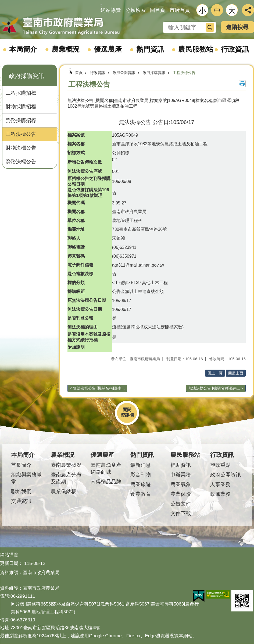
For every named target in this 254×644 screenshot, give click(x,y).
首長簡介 (21, 465)
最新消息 (140, 465)
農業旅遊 (140, 484)
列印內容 (242, 83)
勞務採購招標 (21, 120)
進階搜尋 (237, 27)
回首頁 (157, 10)
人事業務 (220, 484)
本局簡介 (23, 49)
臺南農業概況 (66, 465)
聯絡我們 (21, 491)
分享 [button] (248, 10)
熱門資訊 (150, 49)
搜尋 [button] (210, 27)
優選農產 (108, 49)
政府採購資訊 (26, 76)
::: (1, 67)
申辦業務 (180, 474)
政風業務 (220, 494)
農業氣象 (180, 484)
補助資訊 (180, 465)
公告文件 (180, 504)
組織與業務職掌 (26, 478)
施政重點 (220, 465)
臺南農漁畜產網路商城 (106, 468)
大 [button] (231, 10)
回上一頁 (215, 373)
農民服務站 (195, 49)
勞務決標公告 (21, 161)
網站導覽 (111, 10)
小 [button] (202, 10)
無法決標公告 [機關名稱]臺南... (99, 388)
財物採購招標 (21, 106)
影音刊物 (140, 474)
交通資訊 (21, 501)
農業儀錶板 (63, 491)
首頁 (79, 72)
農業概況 (66, 49)
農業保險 (180, 494)
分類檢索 (135, 10)
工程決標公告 (21, 134)
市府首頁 (180, 10)
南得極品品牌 (106, 481)
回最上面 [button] (235, 373)
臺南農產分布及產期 (66, 478)
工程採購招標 (21, 93)
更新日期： (11, 563)
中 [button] (217, 10)
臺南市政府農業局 (60, 26)
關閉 (127, 409)
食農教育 (140, 494)
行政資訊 (235, 49)
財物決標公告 (21, 148)
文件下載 (180, 513)
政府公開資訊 (124, 72)
